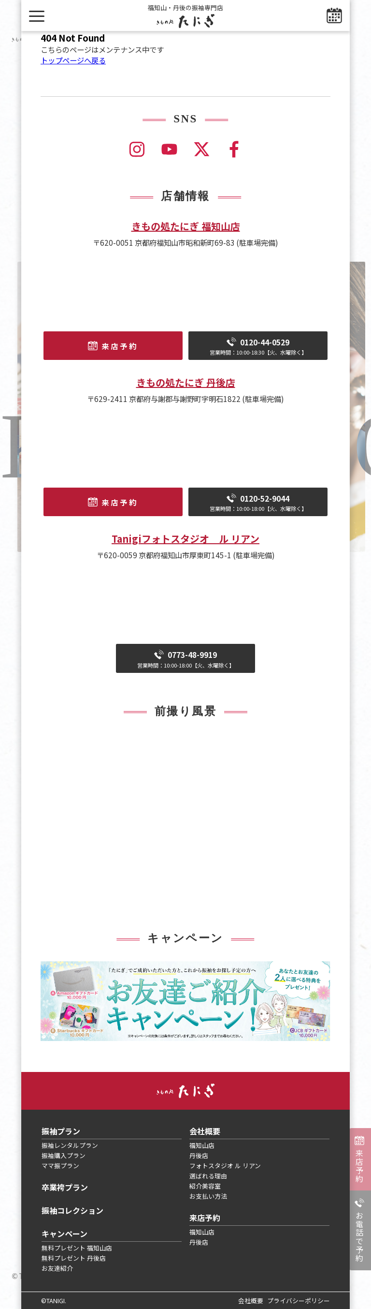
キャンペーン (64, 1233)
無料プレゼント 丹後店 (74, 1258)
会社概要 (204, 1131)
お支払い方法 (208, 1196)
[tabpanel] (185, 1001)
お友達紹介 (57, 1268)
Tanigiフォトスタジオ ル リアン (185, 539)
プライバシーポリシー (298, 1300)
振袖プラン (61, 1131)
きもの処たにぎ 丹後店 (185, 382)
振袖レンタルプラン (70, 1145)
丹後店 (198, 1155)
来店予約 (359, 1166)
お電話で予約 (359, 1237)
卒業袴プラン (65, 1187)
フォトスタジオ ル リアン (225, 1165)
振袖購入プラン (64, 1155)
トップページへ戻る (73, 60)
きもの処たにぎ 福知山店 (185, 226)
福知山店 (201, 1145)
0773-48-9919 (186, 659)
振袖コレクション (72, 1210)
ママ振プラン (60, 1165)
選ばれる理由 (208, 1175)
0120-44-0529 (258, 347)
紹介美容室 (205, 1185)
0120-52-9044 (258, 503)
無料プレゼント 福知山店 (77, 1247)
